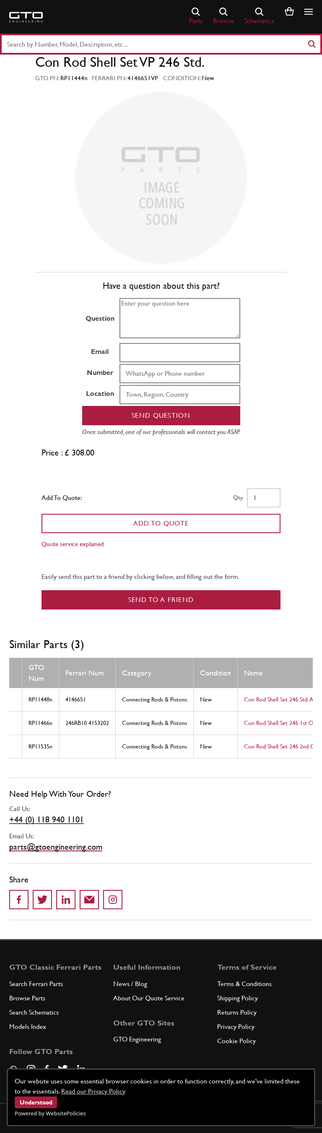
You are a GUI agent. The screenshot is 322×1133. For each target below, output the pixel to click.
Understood (36, 1102)
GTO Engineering (137, 1039)
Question (100, 318)
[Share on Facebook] (19, 899)
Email (100, 352)
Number (100, 373)
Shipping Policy (237, 998)
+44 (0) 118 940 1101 (46, 819)
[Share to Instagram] (112, 899)
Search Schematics (34, 1012)
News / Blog (130, 984)
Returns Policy (237, 1012)
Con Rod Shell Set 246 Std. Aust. (283, 699)
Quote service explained (73, 543)
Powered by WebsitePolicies (50, 1113)
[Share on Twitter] (42, 899)
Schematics (259, 16)
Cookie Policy (236, 1041)
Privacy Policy (235, 1027)
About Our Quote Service (148, 998)
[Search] (311, 44)
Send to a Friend (161, 600)
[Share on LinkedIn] (65, 899)
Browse (223, 16)
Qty (238, 497)
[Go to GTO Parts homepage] (26, 17)
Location (100, 394)
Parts (196, 16)
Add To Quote (161, 523)
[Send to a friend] (89, 899)
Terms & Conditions (244, 984)
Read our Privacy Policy (93, 1091)
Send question (161, 415)
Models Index (27, 1027)
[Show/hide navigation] (308, 11)
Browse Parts (27, 998)
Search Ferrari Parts (36, 984)
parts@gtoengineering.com (55, 847)
